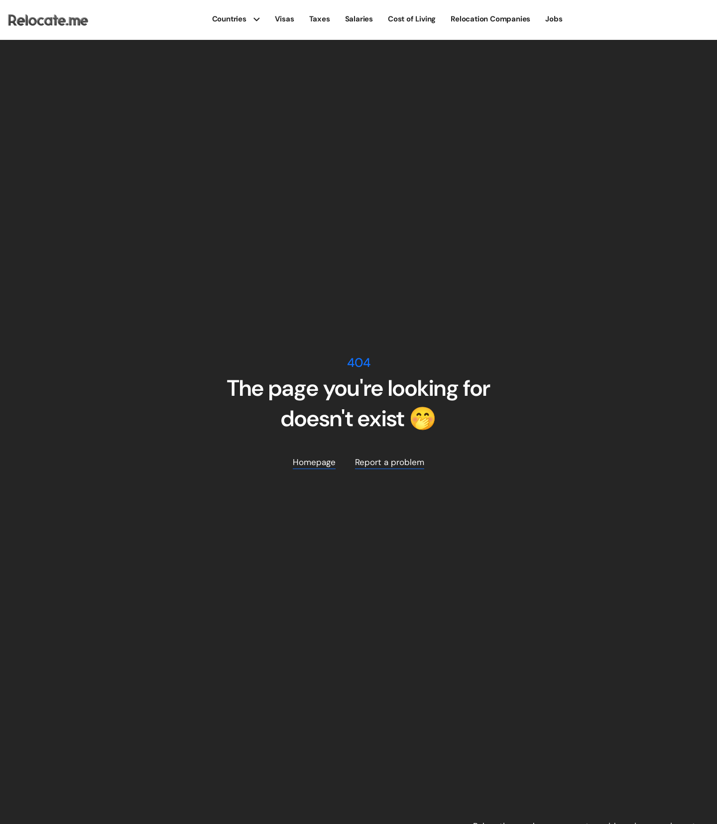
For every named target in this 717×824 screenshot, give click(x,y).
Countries (229, 19)
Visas (284, 19)
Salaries (359, 19)
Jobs (553, 19)
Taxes (319, 19)
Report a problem (389, 462)
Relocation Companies (490, 19)
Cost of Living (412, 19)
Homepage (314, 462)
